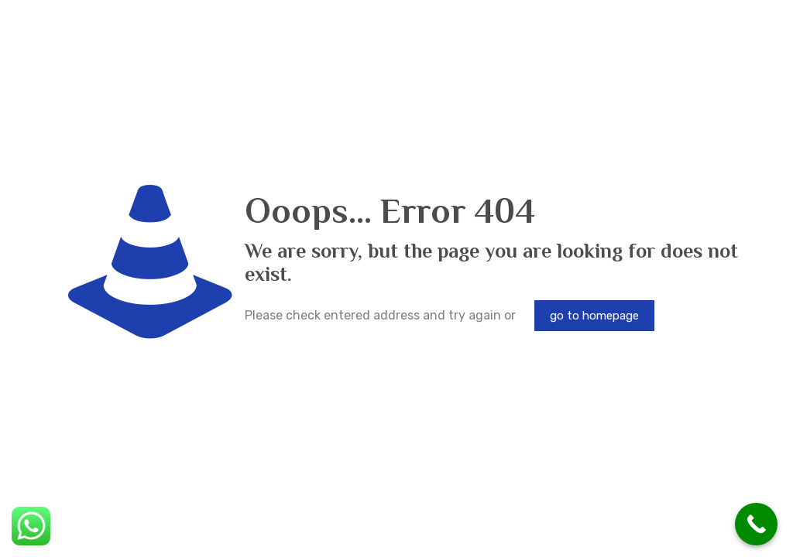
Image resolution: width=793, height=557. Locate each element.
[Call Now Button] (756, 524)
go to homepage (594, 316)
